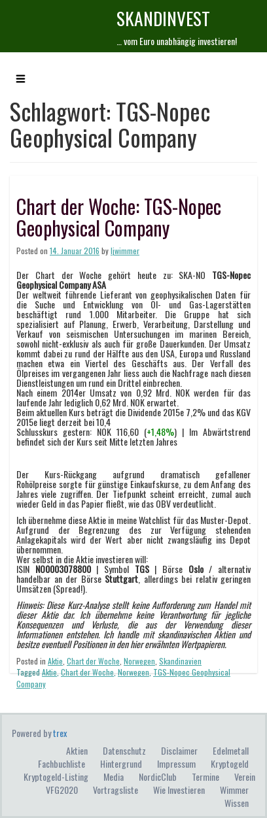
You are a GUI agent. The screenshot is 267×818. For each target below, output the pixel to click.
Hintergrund (121, 763)
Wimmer (234, 789)
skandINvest (163, 18)
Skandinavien (180, 660)
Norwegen (139, 660)
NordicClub (158, 776)
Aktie (55, 660)
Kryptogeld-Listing (56, 776)
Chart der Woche (93, 660)
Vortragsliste (115, 789)
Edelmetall (231, 750)
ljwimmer (125, 250)
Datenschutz (124, 750)
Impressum (176, 763)
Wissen (236, 803)
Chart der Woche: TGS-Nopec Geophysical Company (118, 216)
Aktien (77, 750)
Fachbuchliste (61, 763)
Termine (205, 776)
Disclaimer (179, 750)
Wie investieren (179, 789)
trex (60, 733)
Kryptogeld (230, 763)
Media (113, 776)
